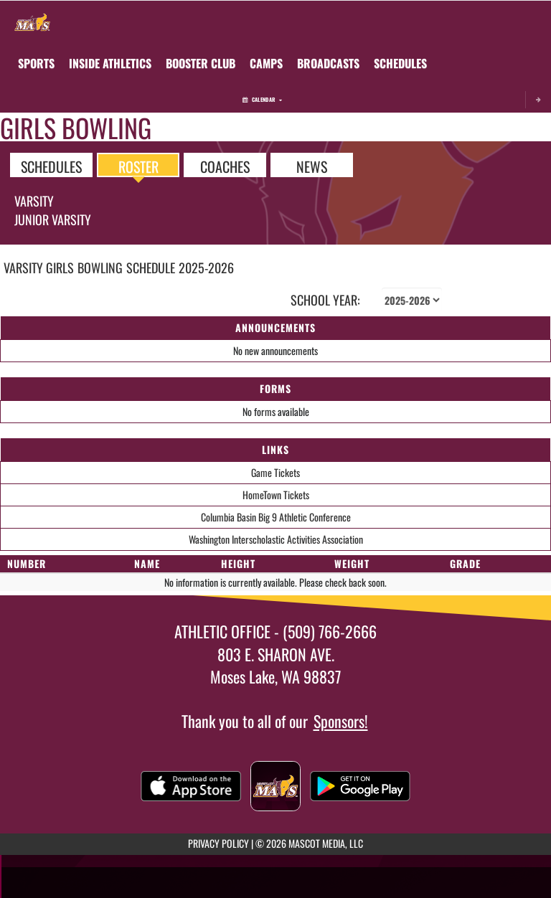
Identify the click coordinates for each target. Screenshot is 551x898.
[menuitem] (200, 63)
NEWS (311, 166)
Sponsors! (341, 720)
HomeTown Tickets (275, 494)
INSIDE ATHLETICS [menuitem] (110, 63)
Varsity (34, 201)
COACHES (225, 166)
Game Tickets (275, 472)
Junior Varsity (52, 219)
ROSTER (138, 166)
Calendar (262, 99)
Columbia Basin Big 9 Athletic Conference (276, 516)
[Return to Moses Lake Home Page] (32, 19)
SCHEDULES (51, 166)
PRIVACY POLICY (218, 843)
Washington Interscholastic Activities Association (276, 539)
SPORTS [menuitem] (36, 63)
